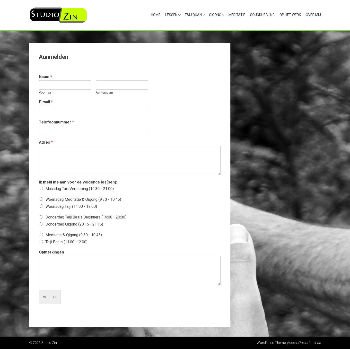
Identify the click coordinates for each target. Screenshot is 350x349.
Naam (45, 76)
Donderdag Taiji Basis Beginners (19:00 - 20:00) (85, 217)
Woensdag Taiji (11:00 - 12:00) (71, 206)
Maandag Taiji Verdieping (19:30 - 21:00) (79, 188)
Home (155, 15)
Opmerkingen (51, 252)
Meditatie (236, 15)
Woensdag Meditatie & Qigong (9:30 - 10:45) (83, 199)
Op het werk (290, 15)
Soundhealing (262, 15)
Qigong (215, 15)
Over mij (313, 15)
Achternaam (104, 92)
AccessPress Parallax (304, 343)
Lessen (171, 15)
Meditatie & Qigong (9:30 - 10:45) (73, 235)
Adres (46, 142)
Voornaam (46, 92)
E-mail (46, 102)
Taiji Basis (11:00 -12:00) (66, 242)
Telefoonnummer (56, 122)
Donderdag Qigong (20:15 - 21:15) (74, 224)
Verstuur (50, 297)
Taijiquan (193, 15)
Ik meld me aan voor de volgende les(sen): (78, 182)
